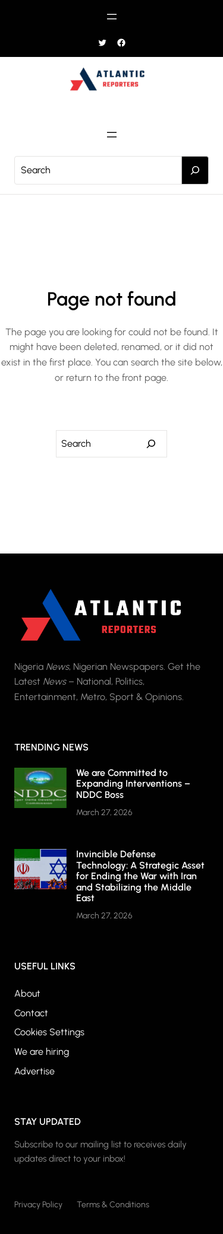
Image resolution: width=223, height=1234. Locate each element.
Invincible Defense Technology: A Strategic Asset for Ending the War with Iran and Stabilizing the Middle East (140, 876)
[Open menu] (112, 16)
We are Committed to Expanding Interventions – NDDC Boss (133, 783)
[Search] (195, 170)
